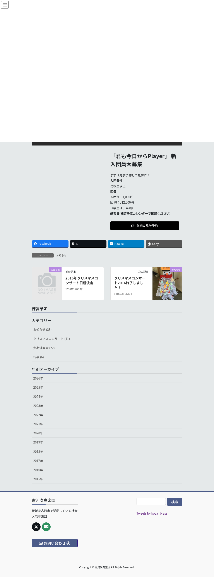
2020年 (38, 433)
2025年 (38, 387)
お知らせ (61, 255)
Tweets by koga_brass (152, 513)
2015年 (38, 479)
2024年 (38, 396)
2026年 (38, 378)
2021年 (38, 424)
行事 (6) (38, 357)
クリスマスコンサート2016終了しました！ (130, 282)
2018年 (38, 451)
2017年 (38, 460)
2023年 (38, 405)
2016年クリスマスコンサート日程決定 (81, 280)
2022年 (38, 415)
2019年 (38, 442)
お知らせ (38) (42, 329)
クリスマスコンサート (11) (51, 338)
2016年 (38, 470)
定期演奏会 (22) (44, 348)
